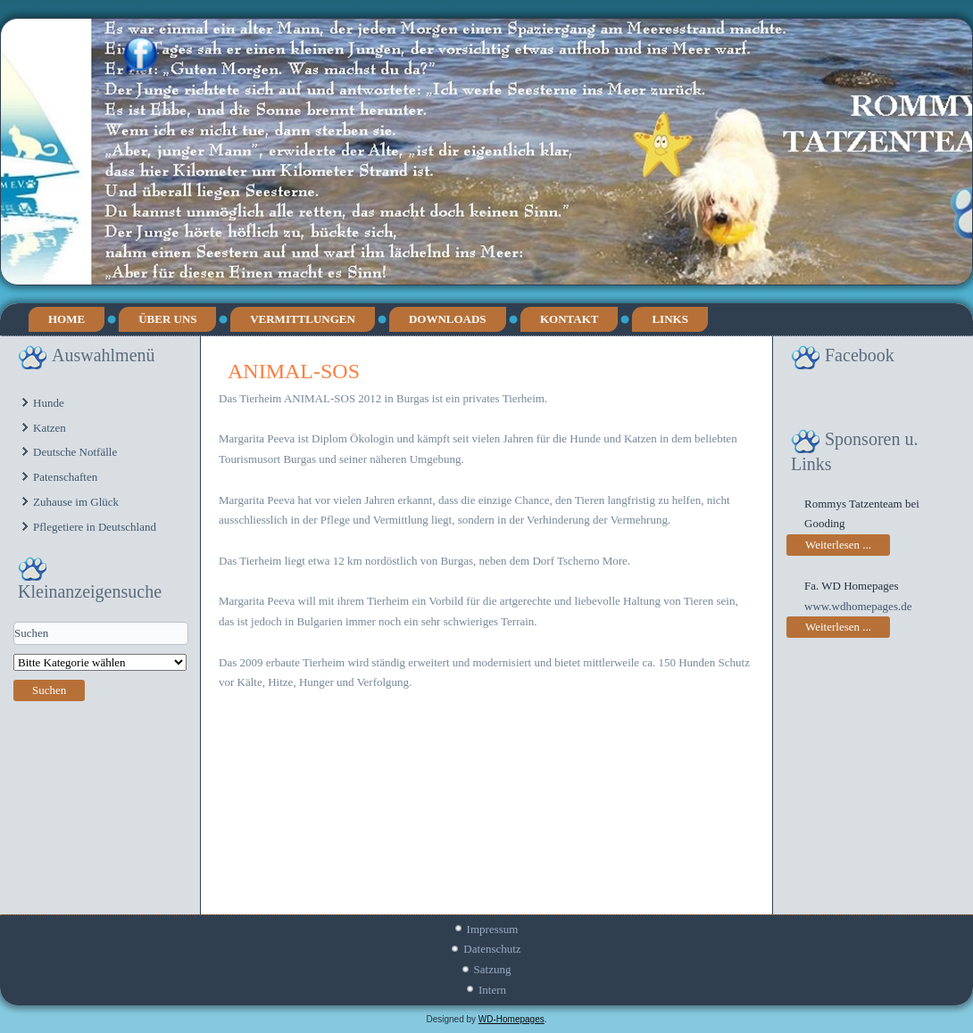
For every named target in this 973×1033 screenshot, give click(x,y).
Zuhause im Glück (76, 501)
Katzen (49, 427)
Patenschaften (65, 476)
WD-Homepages (511, 1019)
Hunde (48, 402)
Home (66, 319)
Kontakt (569, 319)
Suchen (49, 690)
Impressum (493, 929)
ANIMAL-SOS (294, 371)
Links (669, 319)
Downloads (447, 319)
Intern (492, 989)
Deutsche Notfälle (75, 452)
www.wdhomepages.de (857, 606)
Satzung (492, 969)
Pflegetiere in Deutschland (94, 526)
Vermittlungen (302, 319)
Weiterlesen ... (838, 544)
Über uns (167, 319)
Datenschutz (491, 948)
